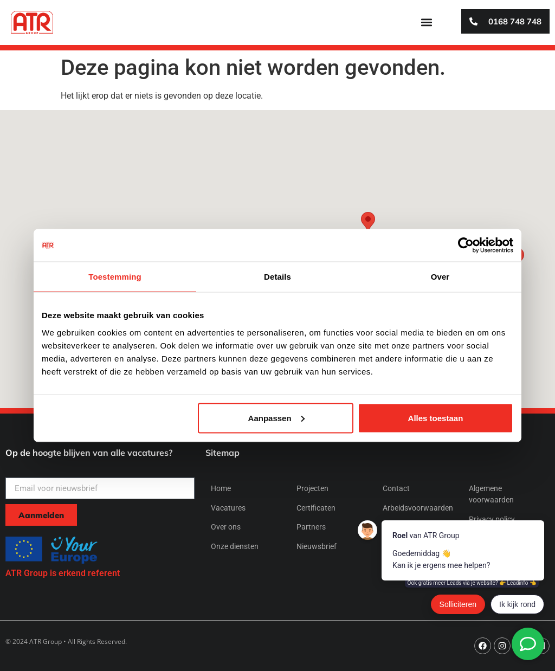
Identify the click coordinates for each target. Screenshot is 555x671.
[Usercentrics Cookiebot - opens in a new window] (465, 245)
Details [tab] (277, 276)
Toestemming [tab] (114, 276)
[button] (426, 22)
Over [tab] (440, 276)
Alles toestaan (435, 417)
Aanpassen (276, 417)
